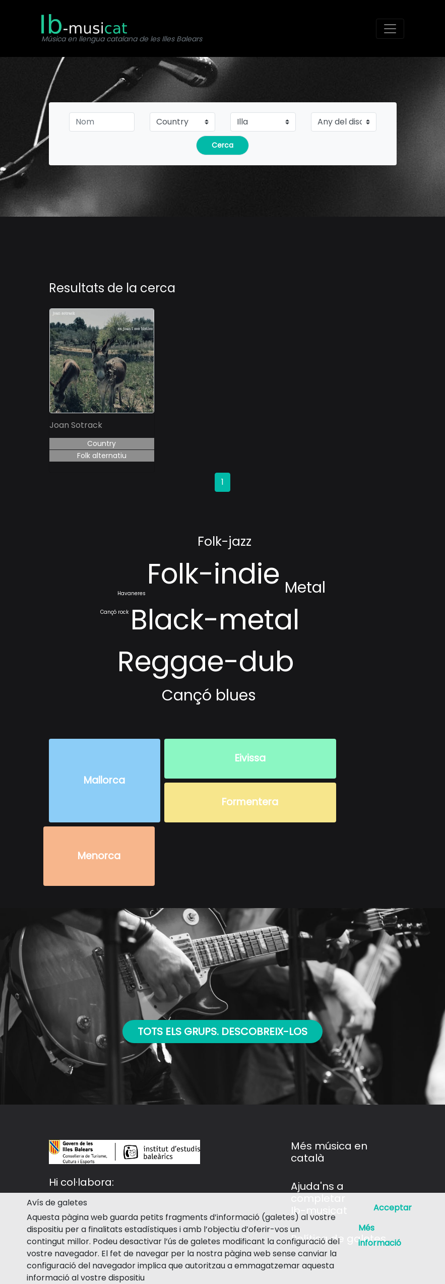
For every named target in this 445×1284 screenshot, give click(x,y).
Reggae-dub (205, 661)
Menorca (99, 856)
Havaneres (131, 593)
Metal (305, 587)
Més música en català (329, 1152)
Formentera (250, 802)
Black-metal (215, 619)
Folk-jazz (224, 541)
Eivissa (250, 758)
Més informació (379, 1235)
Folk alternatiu (101, 456)
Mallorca (104, 780)
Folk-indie (213, 573)
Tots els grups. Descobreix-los (222, 1031)
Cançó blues (209, 695)
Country (101, 443)
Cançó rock (114, 612)
